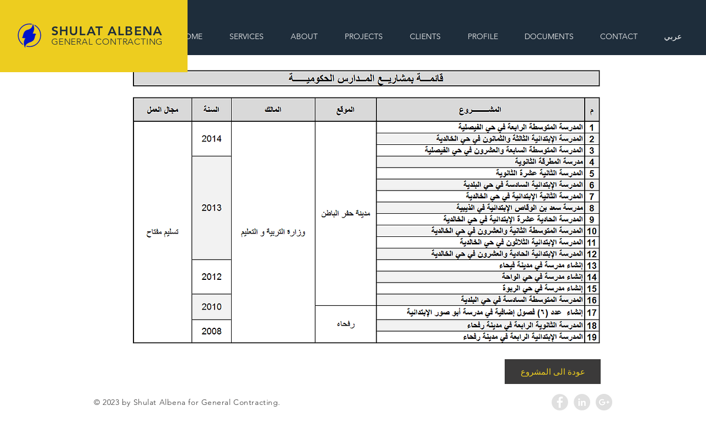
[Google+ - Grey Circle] (604, 402)
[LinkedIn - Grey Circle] (582, 402)
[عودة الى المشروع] (553, 371)
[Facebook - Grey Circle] (560, 402)
